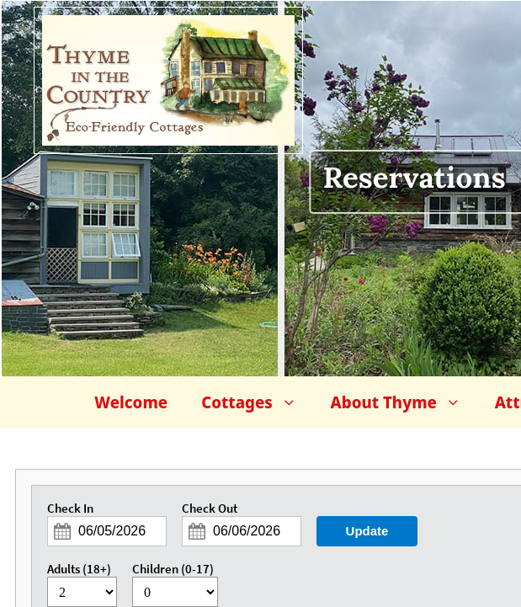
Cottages (257, 402)
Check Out (209, 508)
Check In (70, 508)
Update (367, 531)
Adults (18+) (79, 569)
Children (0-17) (173, 569)
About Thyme (404, 402)
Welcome (130, 402)
